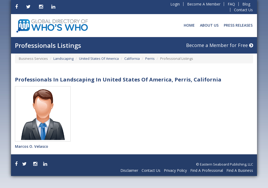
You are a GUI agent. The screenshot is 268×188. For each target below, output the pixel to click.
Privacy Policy (175, 170)
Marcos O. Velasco (31, 146)
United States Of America (99, 58)
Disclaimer (129, 170)
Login (175, 4)
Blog (246, 4)
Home (189, 25)
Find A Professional (206, 170)
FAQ (231, 4)
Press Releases (238, 25)
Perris (150, 58)
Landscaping (63, 58)
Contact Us (243, 10)
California (132, 58)
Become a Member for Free (219, 45)
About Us (209, 25)
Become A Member (203, 4)
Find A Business (239, 170)
